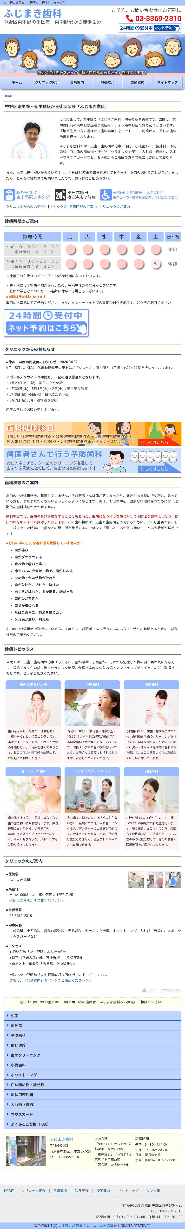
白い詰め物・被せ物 (27, 1085)
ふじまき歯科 (33, 13)
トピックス (58, 207)
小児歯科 (18, 1065)
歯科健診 (18, 1045)
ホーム (17, 82)
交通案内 (137, 82)
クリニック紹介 (47, 82)
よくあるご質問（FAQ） (31, 1124)
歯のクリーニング (25, 1055)
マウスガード (22, 1114)
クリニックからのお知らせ (26, 207)
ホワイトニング (24, 1075)
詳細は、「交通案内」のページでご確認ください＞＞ (50, 980)
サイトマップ (167, 82)
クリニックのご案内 (114, 207)
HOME (8, 96)
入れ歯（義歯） (24, 1105)
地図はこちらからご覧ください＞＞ (37, 901)
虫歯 (14, 1016)
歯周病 (16, 1026)
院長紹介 (107, 82)
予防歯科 (18, 1036)
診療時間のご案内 (83, 207)
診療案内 (77, 82)
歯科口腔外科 (22, 1095)
